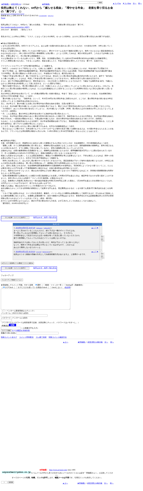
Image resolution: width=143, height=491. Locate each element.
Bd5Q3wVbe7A (46, 251)
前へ (140, 3)
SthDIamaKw (39, 228)
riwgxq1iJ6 (38, 251)
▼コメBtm (127, 3)
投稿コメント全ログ (9, 341)
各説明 (67, 287)
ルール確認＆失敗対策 (21, 334)
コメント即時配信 (26, 341)
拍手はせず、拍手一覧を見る (45, 217)
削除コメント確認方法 (58, 341)
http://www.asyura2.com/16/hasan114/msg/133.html (12, 13)
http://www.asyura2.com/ (58, 474)
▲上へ (65, 346)
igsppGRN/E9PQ (43, 15)
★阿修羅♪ (5, 4)
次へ (134, 3)
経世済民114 (16, 4)
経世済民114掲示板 (95, 346)
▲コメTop (117, 3)
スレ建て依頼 (41, 341)
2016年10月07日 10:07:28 (25, 228)
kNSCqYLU (51, 15)
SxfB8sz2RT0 (47, 228)
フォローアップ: (7, 275)
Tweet (3, 18)
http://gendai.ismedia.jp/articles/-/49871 (15, 27)
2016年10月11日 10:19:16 (25, 252)
